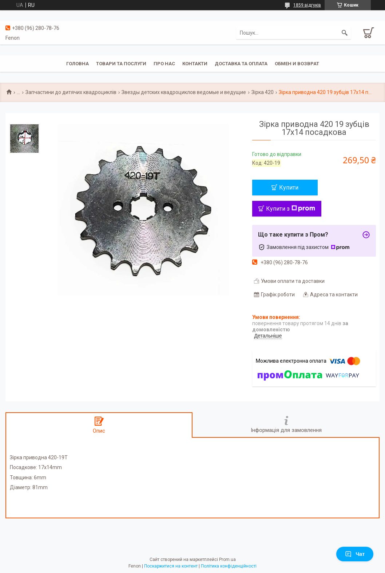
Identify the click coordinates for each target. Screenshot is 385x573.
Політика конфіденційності (229, 566)
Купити (288, 187)
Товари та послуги (121, 63)
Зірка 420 (262, 92)
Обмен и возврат (297, 63)
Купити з (290, 208)
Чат (355, 554)
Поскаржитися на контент (171, 566)
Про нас (164, 63)
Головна (77, 63)
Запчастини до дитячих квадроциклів (70, 92)
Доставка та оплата (241, 63)
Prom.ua (227, 559)
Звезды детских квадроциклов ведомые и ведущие (184, 92)
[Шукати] (344, 33)
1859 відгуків (307, 5)
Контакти (194, 63)
